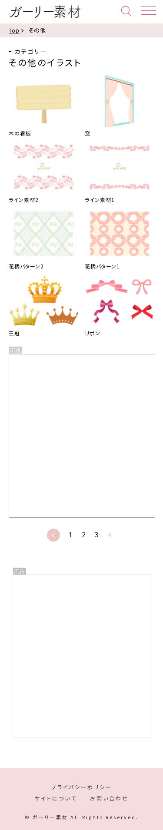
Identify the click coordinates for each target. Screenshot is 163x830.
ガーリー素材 (45, 11)
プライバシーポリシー (81, 786)
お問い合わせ (109, 798)
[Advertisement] (81, 656)
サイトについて (56, 798)
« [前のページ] (53, 535)
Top (14, 30)
